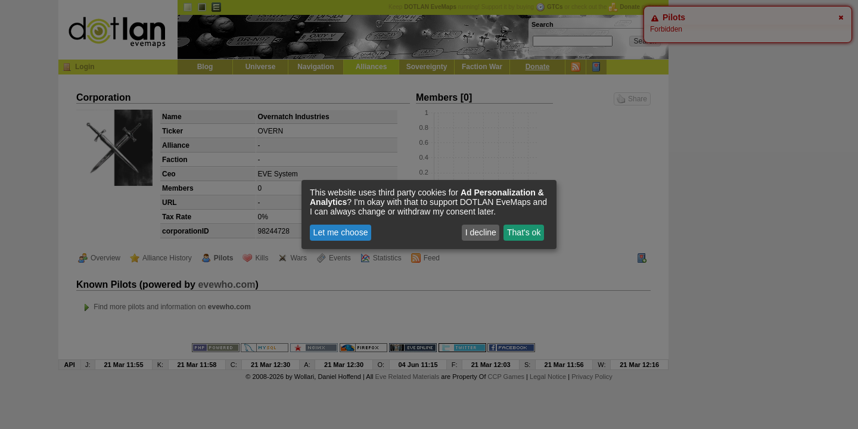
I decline (480, 232)
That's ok (523, 232)
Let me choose (340, 232)
